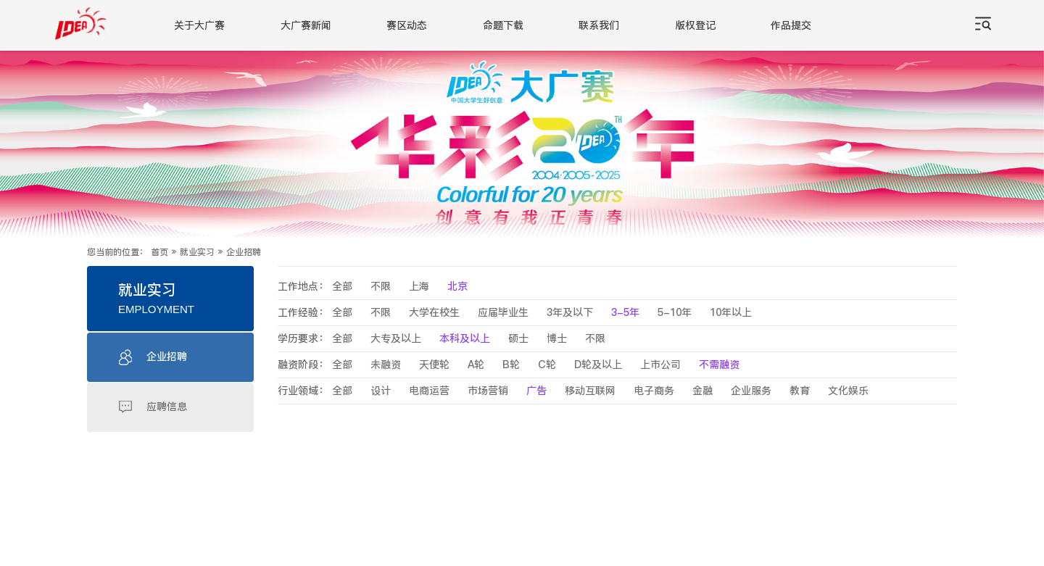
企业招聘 (243, 252)
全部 (342, 286)
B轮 (511, 365)
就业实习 (197, 252)
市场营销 (488, 391)
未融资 (385, 365)
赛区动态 (406, 26)
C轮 (547, 365)
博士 (557, 339)
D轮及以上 (598, 365)
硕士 (518, 339)
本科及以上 (464, 339)
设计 (380, 391)
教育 (800, 391)
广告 (536, 391)
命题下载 (503, 26)
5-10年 (675, 313)
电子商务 (654, 391)
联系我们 (599, 26)
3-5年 (625, 313)
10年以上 (731, 313)
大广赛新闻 (306, 26)
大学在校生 (434, 313)
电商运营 (429, 391)
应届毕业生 (503, 313)
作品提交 (791, 26)
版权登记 (695, 26)
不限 (380, 286)
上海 (419, 286)
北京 (457, 286)
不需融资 (719, 365)
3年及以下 (570, 313)
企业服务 (751, 391)
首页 (159, 252)
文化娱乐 (848, 391)
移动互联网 (590, 391)
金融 (702, 391)
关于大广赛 (199, 26)
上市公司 (660, 365)
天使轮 (434, 365)
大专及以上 (395, 339)
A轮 (476, 365)
